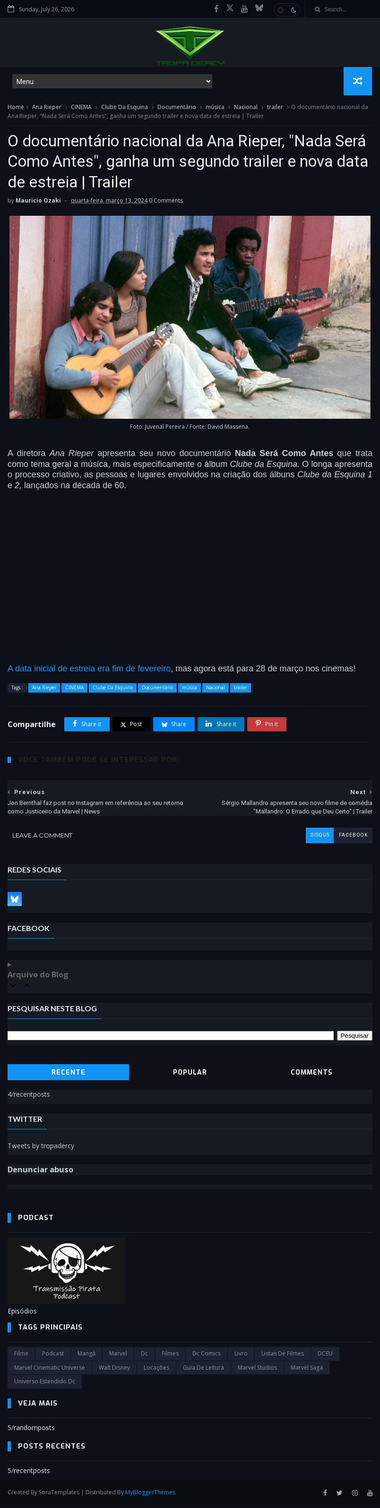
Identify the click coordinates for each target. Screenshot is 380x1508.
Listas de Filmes (282, 1357)
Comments (312, 1075)
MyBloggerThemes (150, 1495)
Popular (190, 1075)
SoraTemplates (59, 1495)
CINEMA (81, 108)
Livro (241, 1357)
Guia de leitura (203, 1371)
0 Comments (166, 204)
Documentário (176, 108)
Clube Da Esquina (124, 108)
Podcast (53, 1357)
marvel (118, 1357)
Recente (69, 1075)
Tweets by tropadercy (41, 1148)
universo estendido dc (44, 1385)
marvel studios (257, 1371)
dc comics (206, 1357)
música (215, 108)
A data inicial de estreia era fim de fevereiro (89, 672)
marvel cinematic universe (49, 1371)
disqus (319, 838)
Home (16, 108)
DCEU (325, 1357)
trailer (275, 108)
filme (21, 1357)
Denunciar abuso (40, 1173)
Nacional (246, 108)
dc (144, 1357)
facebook (353, 838)
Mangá (86, 1357)
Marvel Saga (307, 1371)
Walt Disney (114, 1371)
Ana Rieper (46, 108)
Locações (156, 1371)
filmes (170, 1357)
